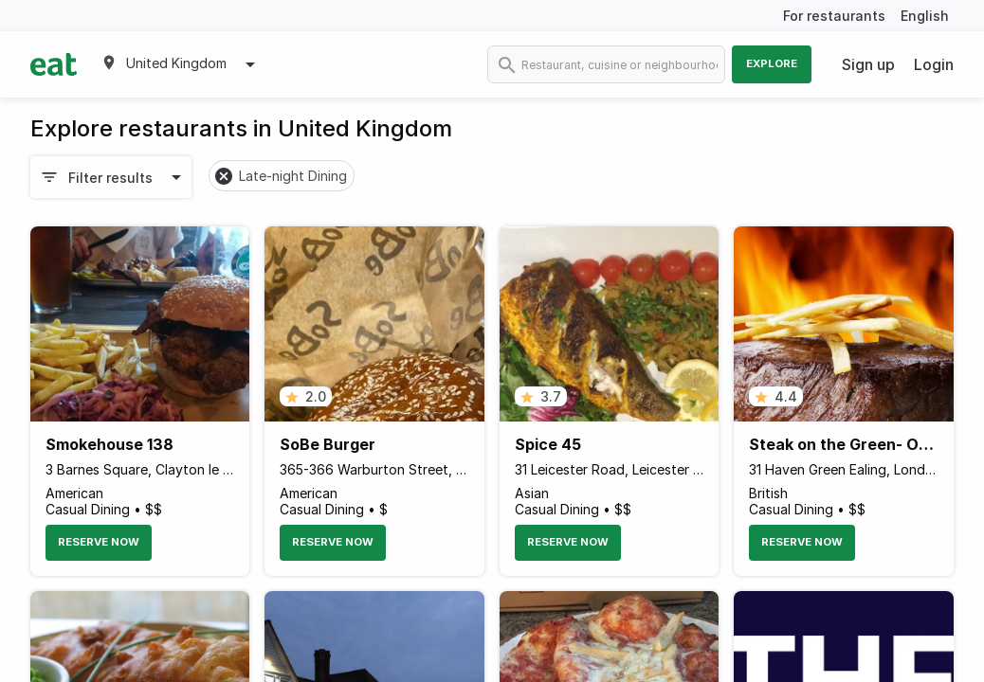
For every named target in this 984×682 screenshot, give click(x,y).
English (925, 16)
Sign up (868, 64)
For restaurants (834, 16)
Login (934, 64)
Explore (771, 63)
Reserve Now (98, 541)
